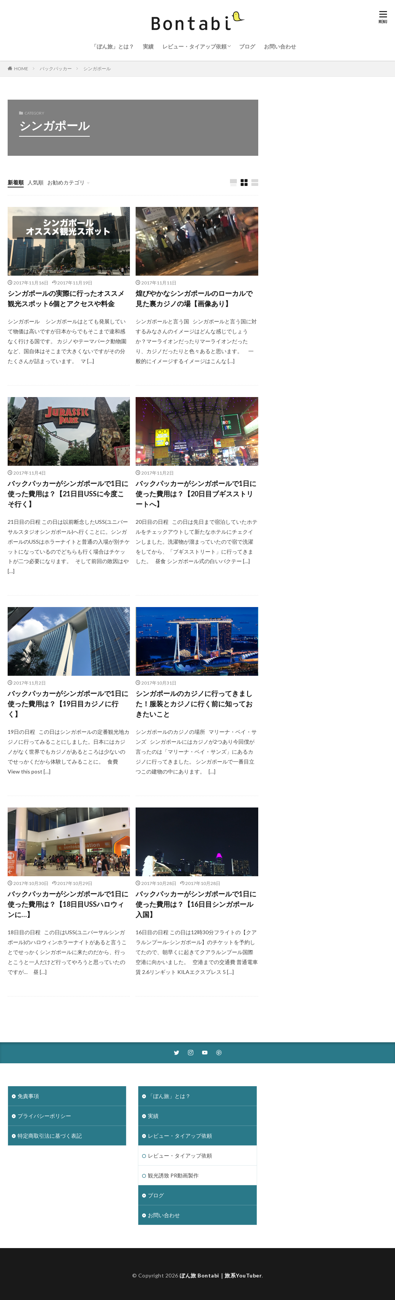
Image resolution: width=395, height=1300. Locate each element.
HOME (21, 68)
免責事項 (28, 1096)
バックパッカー (56, 68)
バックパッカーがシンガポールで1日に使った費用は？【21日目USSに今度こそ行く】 (68, 493)
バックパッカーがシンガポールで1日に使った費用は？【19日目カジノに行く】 (68, 703)
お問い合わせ (280, 46)
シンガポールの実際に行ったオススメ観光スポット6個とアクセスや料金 (66, 298)
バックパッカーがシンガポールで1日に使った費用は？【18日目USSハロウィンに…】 (68, 904)
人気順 (36, 182)
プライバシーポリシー (44, 1116)
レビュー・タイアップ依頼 (194, 46)
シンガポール (97, 68)
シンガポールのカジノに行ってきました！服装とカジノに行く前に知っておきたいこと (194, 703)
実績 (148, 46)
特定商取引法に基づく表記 (50, 1135)
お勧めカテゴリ (66, 182)
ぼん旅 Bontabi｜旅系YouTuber (221, 1275)
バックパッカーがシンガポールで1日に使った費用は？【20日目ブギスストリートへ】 (196, 493)
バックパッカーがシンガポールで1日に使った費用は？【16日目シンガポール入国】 (196, 904)
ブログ (247, 46)
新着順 (16, 182)
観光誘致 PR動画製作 (173, 1175)
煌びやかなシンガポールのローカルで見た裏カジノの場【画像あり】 (194, 298)
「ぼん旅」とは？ (112, 46)
